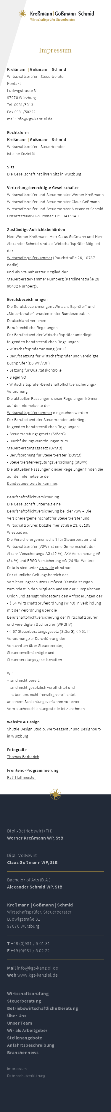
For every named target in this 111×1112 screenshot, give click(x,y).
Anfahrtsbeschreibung (30, 1047)
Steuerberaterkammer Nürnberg (35, 279)
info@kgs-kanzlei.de (37, 970)
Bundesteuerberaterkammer (32, 483)
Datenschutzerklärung (26, 1078)
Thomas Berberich (23, 756)
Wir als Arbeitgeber (27, 1033)
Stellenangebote (24, 1040)
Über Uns (16, 1018)
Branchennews (23, 1055)
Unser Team (19, 1025)
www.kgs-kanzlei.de (37, 977)
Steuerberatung (24, 1003)
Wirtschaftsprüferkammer (29, 257)
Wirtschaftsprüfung (28, 996)
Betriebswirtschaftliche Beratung (42, 1011)
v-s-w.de (46, 567)
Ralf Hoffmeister (21, 777)
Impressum (17, 1071)
